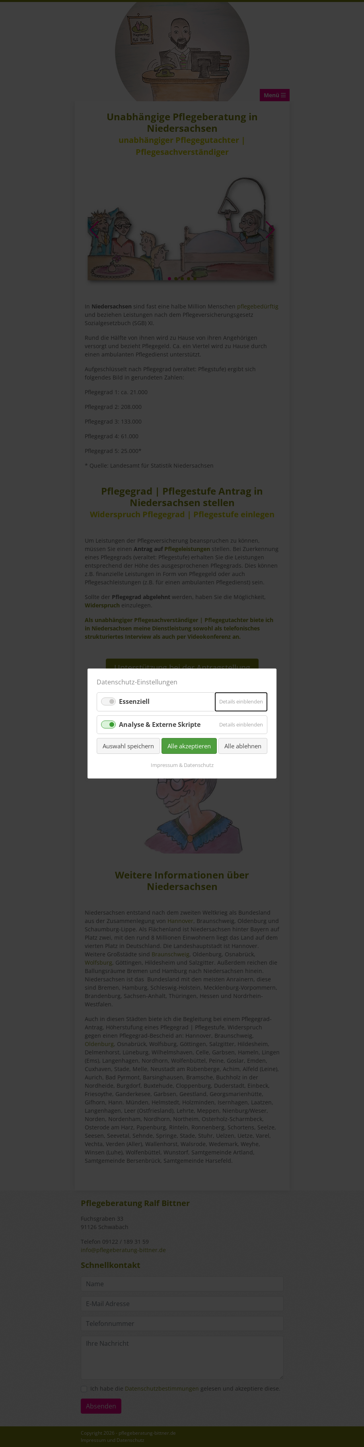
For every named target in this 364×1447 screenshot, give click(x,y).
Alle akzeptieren (189, 746)
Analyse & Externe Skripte (159, 724)
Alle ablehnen (242, 746)
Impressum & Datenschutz (182, 765)
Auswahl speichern (128, 746)
